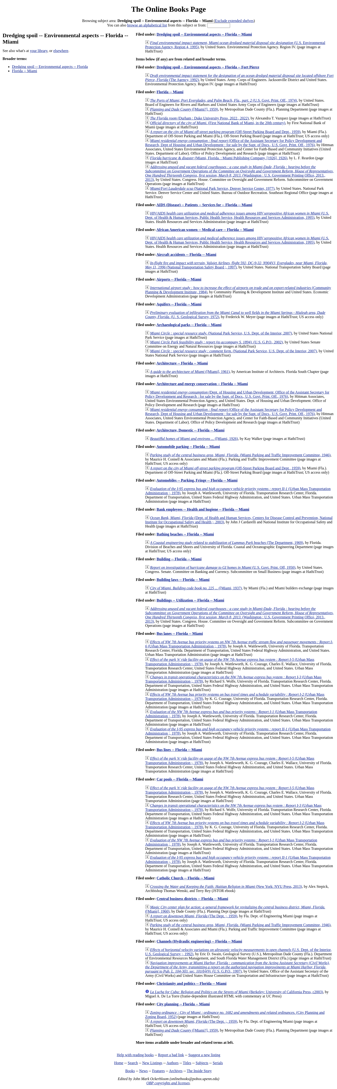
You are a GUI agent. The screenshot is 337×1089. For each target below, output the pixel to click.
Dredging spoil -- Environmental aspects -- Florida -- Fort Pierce (208, 67)
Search (133, 1063)
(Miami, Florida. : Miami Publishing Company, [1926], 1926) (218, 158)
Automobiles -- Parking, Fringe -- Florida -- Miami (197, 480)
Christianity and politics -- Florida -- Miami (192, 983)
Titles (187, 1063)
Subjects (202, 1063)
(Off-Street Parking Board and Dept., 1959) (225, 132)
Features (158, 1071)
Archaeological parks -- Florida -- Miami (188, 325)
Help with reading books (135, 1055)
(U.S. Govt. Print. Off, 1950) (222, 567)
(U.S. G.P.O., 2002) (216, 342)
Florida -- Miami (24, 71)
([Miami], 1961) (190, 372)
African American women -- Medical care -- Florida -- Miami (205, 230)
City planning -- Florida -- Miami (183, 1004)
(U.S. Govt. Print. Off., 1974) (223, 100)
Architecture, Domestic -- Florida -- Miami (190, 430)
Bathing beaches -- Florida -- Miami (185, 534)
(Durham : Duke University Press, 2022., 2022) (199, 118)
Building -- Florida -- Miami (179, 559)
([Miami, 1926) (194, 439)
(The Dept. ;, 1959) (193, 916)
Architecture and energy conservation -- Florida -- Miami (202, 384)
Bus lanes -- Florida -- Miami (180, 634)
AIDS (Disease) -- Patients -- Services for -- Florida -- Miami (204, 205)
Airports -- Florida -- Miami (178, 279)
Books (130, 1071)
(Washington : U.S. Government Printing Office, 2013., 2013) (239, 173)
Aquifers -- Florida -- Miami (178, 304)
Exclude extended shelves (234, 21)
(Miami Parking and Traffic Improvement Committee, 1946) (240, 455)
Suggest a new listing (204, 1055)
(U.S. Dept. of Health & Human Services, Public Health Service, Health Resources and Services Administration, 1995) (237, 215)
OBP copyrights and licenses (168, 1083)
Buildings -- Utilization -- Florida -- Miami (190, 600)
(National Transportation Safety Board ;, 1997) (236, 265)
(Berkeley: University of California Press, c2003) (236, 992)
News (143, 1071)
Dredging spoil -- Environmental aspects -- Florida (50, 67)
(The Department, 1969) (226, 543)
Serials (218, 1063)
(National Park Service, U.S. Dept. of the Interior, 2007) (221, 333)
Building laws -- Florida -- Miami (183, 580)
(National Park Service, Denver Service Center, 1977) (212, 188)
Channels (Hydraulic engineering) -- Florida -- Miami (199, 941)
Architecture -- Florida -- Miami (182, 363)
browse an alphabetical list (147, 25)
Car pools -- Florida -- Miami (180, 779)
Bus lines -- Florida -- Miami (179, 750)
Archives (176, 1071)
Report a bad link (171, 1055)
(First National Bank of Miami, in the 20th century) (217, 123)
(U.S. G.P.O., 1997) (237, 967)
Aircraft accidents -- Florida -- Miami (186, 254)
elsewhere (60, 51)
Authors (172, 1063)
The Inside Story (199, 1071)
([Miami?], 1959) (184, 109)
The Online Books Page (168, 9)
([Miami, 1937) (196, 588)
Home (118, 1063)
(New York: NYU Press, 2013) (226, 886)
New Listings (152, 1063)
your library (39, 51)
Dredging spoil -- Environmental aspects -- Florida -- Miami (204, 34)
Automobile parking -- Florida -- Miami (188, 447)
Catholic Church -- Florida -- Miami (185, 878)
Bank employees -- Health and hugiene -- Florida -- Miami (203, 509)
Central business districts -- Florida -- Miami (192, 899)
